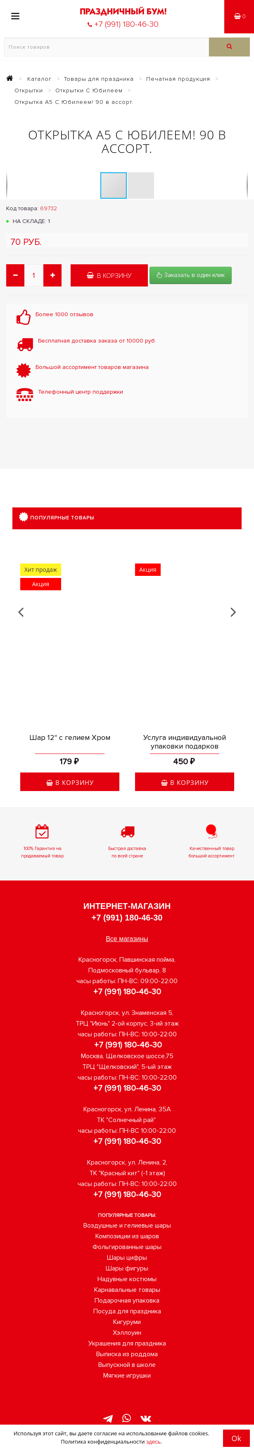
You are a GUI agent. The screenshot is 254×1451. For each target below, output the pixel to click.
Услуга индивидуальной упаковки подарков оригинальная (184, 746)
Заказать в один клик (191, 275)
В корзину (109, 276)
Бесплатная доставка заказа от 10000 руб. (97, 340)
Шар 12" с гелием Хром (69, 737)
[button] (141, 185)
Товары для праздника (99, 78)
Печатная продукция (178, 78)
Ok (236, 1438)
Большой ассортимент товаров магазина (92, 367)
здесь (153, 1441)
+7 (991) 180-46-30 (127, 917)
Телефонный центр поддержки (80, 391)
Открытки (28, 90)
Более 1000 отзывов (64, 314)
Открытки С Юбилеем (89, 90)
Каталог (39, 78)
